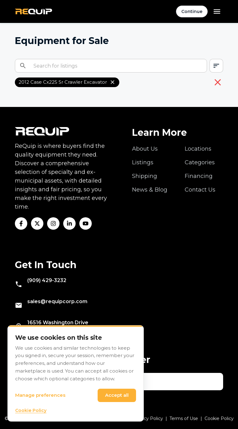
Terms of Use (184, 418)
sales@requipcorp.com (57, 301)
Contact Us (200, 189)
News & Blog (149, 189)
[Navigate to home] (33, 12)
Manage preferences (40, 395)
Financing (199, 176)
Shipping (144, 176)
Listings (142, 162)
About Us (145, 148)
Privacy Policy (148, 418)
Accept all (117, 395)
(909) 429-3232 (46, 280)
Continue (191, 11)
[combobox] (216, 65)
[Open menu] (217, 11)
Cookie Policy (219, 418)
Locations (198, 148)
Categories (200, 162)
